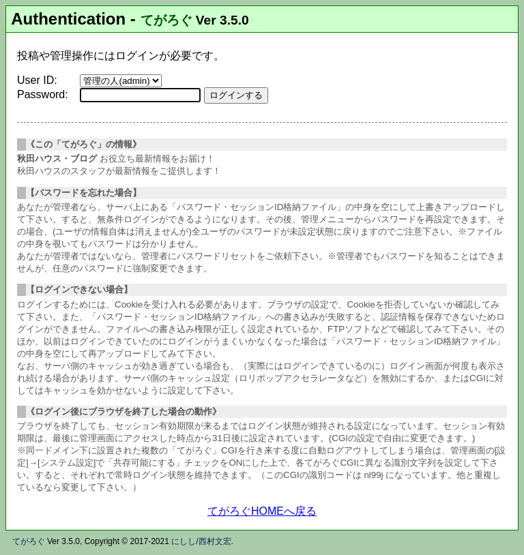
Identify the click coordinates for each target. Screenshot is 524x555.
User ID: (37, 80)
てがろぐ (166, 20)
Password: (42, 94)
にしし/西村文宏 (201, 541)
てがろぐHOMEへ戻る (262, 511)
